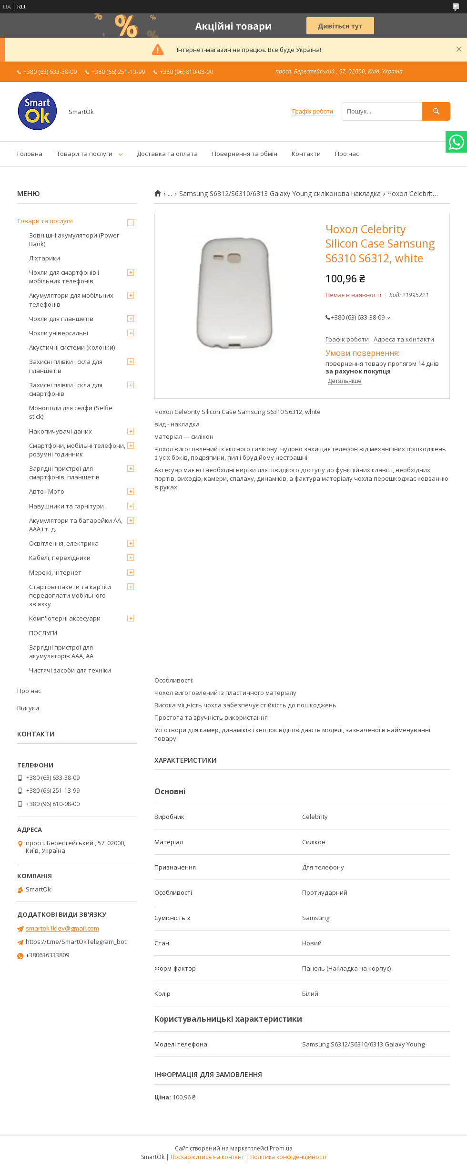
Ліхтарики (44, 258)
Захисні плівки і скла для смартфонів (65, 389)
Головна (29, 153)
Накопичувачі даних (60, 431)
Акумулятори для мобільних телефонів (71, 299)
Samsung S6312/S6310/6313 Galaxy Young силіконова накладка (280, 193)
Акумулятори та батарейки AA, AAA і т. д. (75, 524)
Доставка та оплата (167, 153)
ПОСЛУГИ (43, 633)
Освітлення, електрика (64, 543)
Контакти (306, 153)
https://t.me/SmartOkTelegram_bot (76, 941)
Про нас (347, 153)
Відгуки (28, 708)
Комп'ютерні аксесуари (65, 618)
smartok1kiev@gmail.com (62, 928)
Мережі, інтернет (55, 572)
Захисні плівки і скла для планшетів (65, 365)
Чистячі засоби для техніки (70, 670)
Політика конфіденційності (288, 1157)
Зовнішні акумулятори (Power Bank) (74, 239)
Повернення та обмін (244, 153)
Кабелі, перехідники (60, 557)
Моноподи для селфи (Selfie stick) (70, 412)
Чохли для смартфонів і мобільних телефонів (64, 276)
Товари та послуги (84, 153)
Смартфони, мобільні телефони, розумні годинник (77, 449)
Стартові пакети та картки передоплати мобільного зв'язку (70, 595)
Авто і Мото (46, 491)
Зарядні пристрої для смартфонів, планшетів (64, 472)
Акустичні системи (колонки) (72, 347)
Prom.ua (281, 1148)
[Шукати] (436, 111)
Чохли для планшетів (61, 318)
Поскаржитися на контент (207, 1157)
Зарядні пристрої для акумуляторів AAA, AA (61, 651)
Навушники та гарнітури (66, 506)
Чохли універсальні (58, 333)
